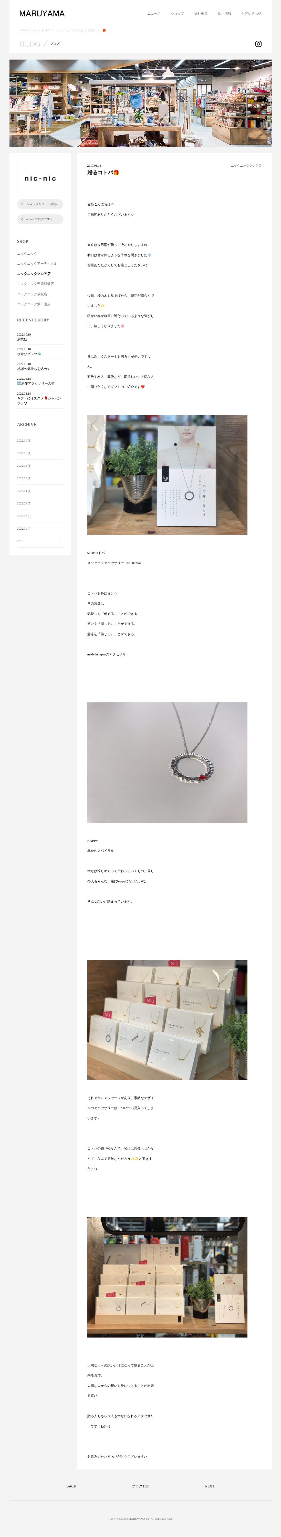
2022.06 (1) (24, 465)
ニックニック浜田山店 (33, 304)
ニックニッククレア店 (69, 30)
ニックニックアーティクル (37, 263)
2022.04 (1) (24, 491)
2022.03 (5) (24, 503)
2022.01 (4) (24, 528)
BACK (71, 1486)
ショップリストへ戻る (41, 204)
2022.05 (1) (24, 478)
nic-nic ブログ (41, 30)
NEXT (209, 1486)
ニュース (154, 13)
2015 (20, 541)
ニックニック (27, 253)
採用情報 (224, 13)
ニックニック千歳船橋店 (35, 284)
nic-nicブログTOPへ (39, 219)
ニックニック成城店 (32, 294)
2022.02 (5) (24, 516)
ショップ (177, 13)
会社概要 (201, 13)
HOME (24, 30)
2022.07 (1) (24, 453)
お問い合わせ (252, 13)
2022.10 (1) (24, 440)
